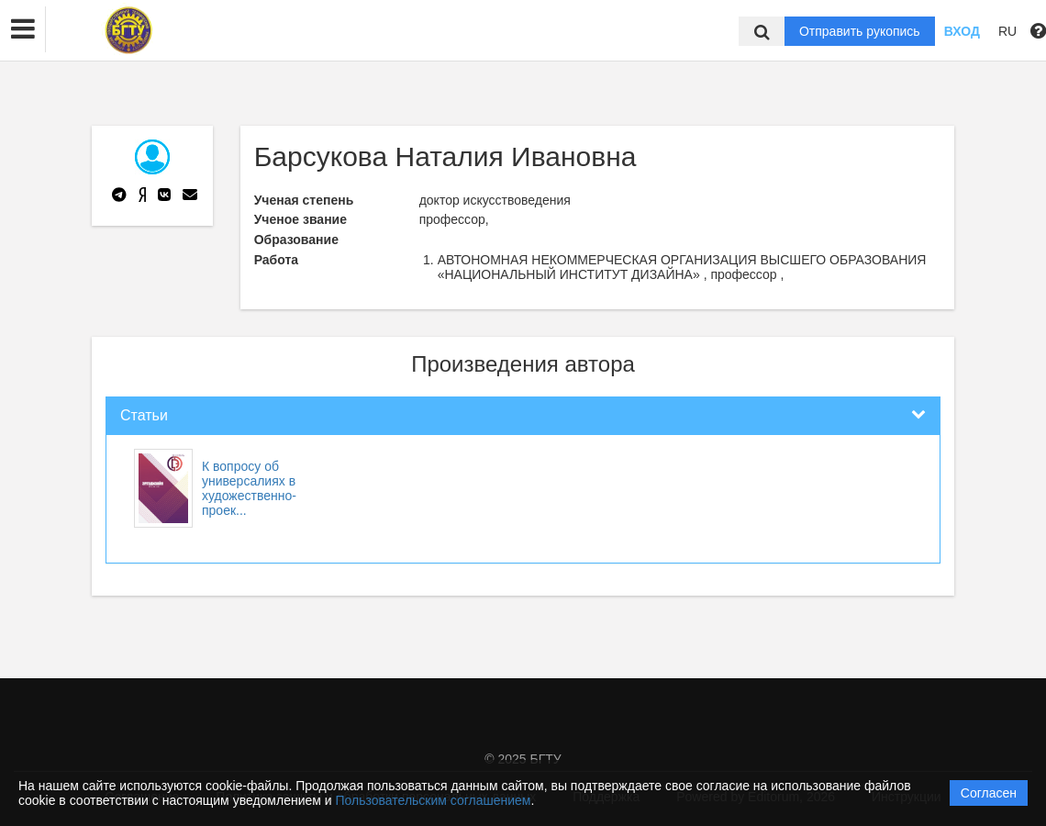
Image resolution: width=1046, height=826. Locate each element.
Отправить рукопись (859, 31)
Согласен (989, 793)
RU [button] (1007, 31)
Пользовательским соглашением (433, 800)
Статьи (144, 415)
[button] (23, 29)
